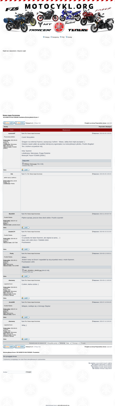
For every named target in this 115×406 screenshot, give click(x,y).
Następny (109, 126)
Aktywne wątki (21, 51)
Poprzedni (102, 126)
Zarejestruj (55, 37)
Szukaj (69, 37)
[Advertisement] (57, 45)
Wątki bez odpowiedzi (9, 51)
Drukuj (6, 126)
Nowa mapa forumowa (11, 115)
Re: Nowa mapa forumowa (32, 133)
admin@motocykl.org (63, 405)
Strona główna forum (31, 117)
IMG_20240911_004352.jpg (32, 270)
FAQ (62, 37)
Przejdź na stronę (90, 123)
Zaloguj (46, 37)
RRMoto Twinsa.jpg (30, 164)
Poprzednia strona (100, 123)
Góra (4, 170)
